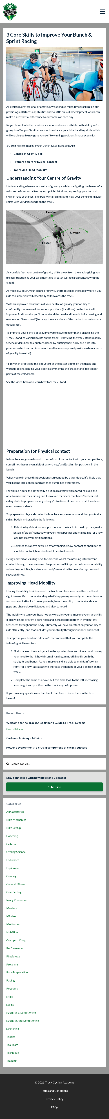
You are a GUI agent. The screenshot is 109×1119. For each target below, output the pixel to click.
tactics (10, 1036)
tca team (12, 1044)
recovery (12, 988)
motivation (13, 924)
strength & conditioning (21, 1012)
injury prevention (16, 900)
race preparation (17, 972)
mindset (11, 916)
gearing (11, 876)
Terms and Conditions (54, 1090)
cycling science (16, 851)
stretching (12, 1028)
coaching (12, 836)
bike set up (13, 827)
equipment (13, 868)
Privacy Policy (54, 1099)
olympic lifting (16, 940)
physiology (13, 956)
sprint (10, 1004)
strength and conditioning (22, 1020)
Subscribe (54, 787)
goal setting (14, 892)
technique (12, 1052)
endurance (12, 860)
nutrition (12, 932)
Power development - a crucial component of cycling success (46, 747)
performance (14, 948)
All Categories (15, 811)
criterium (12, 844)
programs (12, 964)
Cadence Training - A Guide (24, 738)
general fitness (14, 729)
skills (9, 996)
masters (11, 908)
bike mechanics (16, 819)
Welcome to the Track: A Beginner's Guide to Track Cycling (45, 722)
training (11, 1060)
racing (10, 980)
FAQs (54, 1107)
